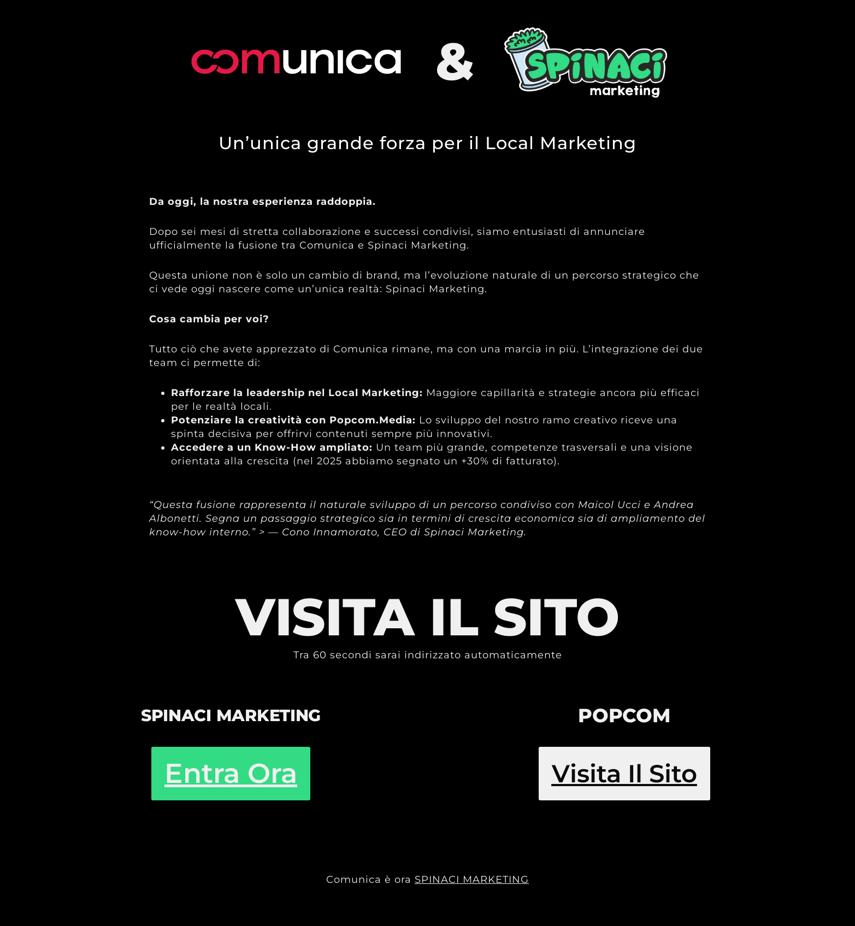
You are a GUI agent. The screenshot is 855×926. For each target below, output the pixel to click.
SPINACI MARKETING (472, 880)
